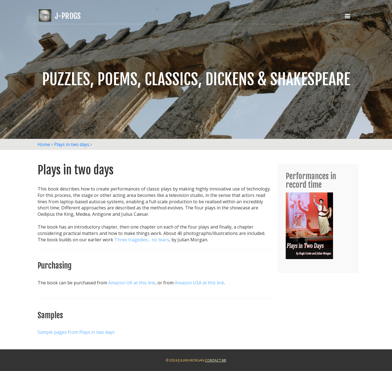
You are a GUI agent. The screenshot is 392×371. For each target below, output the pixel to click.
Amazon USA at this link (199, 283)
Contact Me (215, 360)
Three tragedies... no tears (141, 240)
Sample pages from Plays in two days (76, 332)
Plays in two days (71, 144)
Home (44, 144)
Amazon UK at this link (131, 283)
